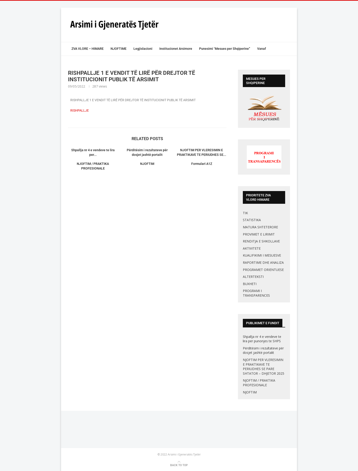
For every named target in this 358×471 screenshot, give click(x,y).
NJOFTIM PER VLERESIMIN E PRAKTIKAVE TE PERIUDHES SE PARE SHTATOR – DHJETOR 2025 (263, 367)
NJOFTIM (147, 164)
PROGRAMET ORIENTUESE (263, 269)
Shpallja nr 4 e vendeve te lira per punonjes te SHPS (262, 338)
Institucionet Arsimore (175, 48)
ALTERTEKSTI (253, 276)
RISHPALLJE (79, 110)
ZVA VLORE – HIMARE (87, 48)
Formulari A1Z (201, 164)
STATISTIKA (252, 220)
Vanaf (261, 48)
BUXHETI (249, 284)
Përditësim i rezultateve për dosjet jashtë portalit (263, 350)
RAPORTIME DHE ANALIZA (263, 262)
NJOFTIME (119, 48)
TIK (245, 213)
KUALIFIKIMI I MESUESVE (262, 255)
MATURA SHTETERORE (260, 227)
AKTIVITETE (252, 248)
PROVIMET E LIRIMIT (259, 234)
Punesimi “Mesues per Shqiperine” (224, 48)
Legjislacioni (142, 48)
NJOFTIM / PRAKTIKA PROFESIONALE (259, 382)
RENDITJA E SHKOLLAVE (261, 241)
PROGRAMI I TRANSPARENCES (256, 293)
